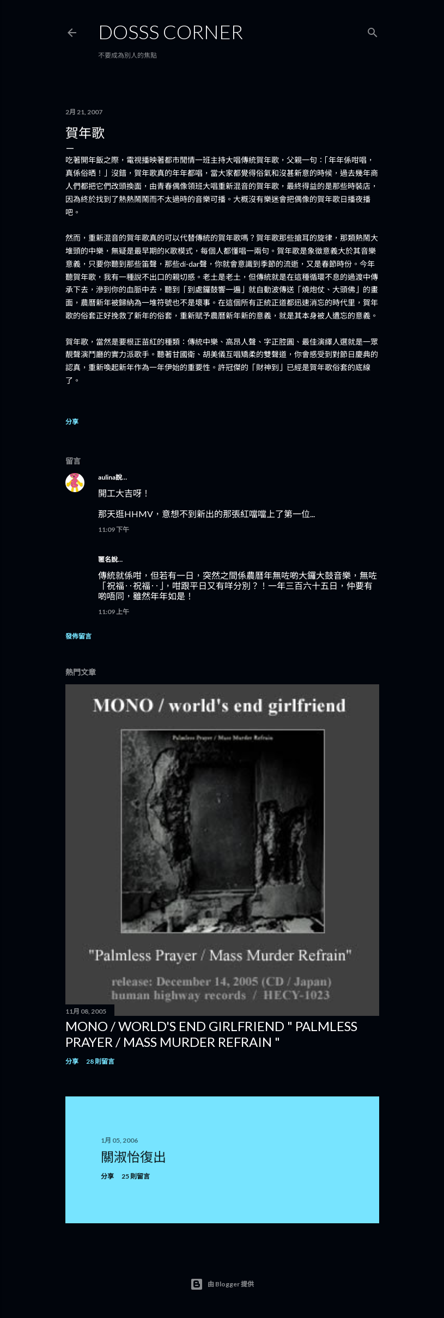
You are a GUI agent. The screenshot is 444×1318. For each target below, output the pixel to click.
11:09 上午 (113, 612)
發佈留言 (78, 636)
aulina (106, 477)
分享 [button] (71, 422)
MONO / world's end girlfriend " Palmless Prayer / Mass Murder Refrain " (211, 1034)
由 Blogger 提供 (222, 1284)
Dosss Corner (170, 32)
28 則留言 (100, 1061)
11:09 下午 (113, 529)
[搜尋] (372, 30)
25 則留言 (135, 1176)
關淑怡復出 (133, 1156)
